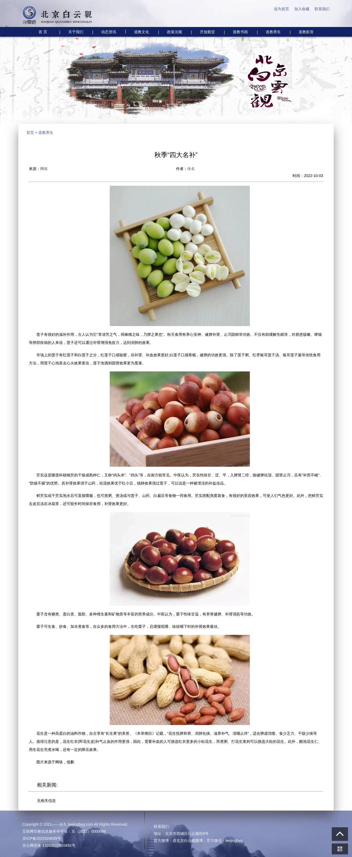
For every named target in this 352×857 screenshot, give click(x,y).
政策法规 (174, 32)
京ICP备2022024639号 (41, 838)
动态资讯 (108, 32)
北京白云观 (57, 16)
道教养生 (273, 32)
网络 (44, 169)
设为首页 (281, 9)
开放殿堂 (207, 32)
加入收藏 (301, 9)
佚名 (191, 169)
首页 (30, 132)
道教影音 (306, 32)
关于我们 (75, 32)
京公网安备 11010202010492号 (48, 845)
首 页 (43, 32)
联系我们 (322, 9)
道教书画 (240, 32)
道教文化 (137, 31)
